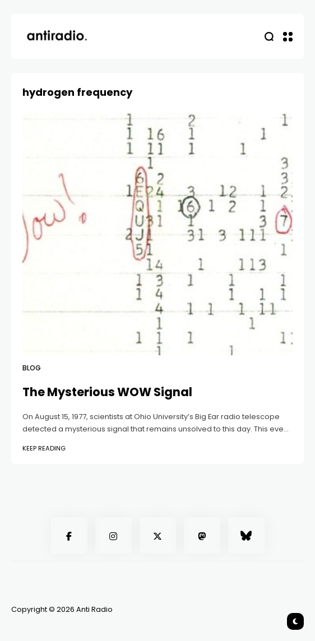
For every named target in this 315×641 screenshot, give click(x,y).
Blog (31, 368)
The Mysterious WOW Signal (107, 392)
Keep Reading (44, 448)
